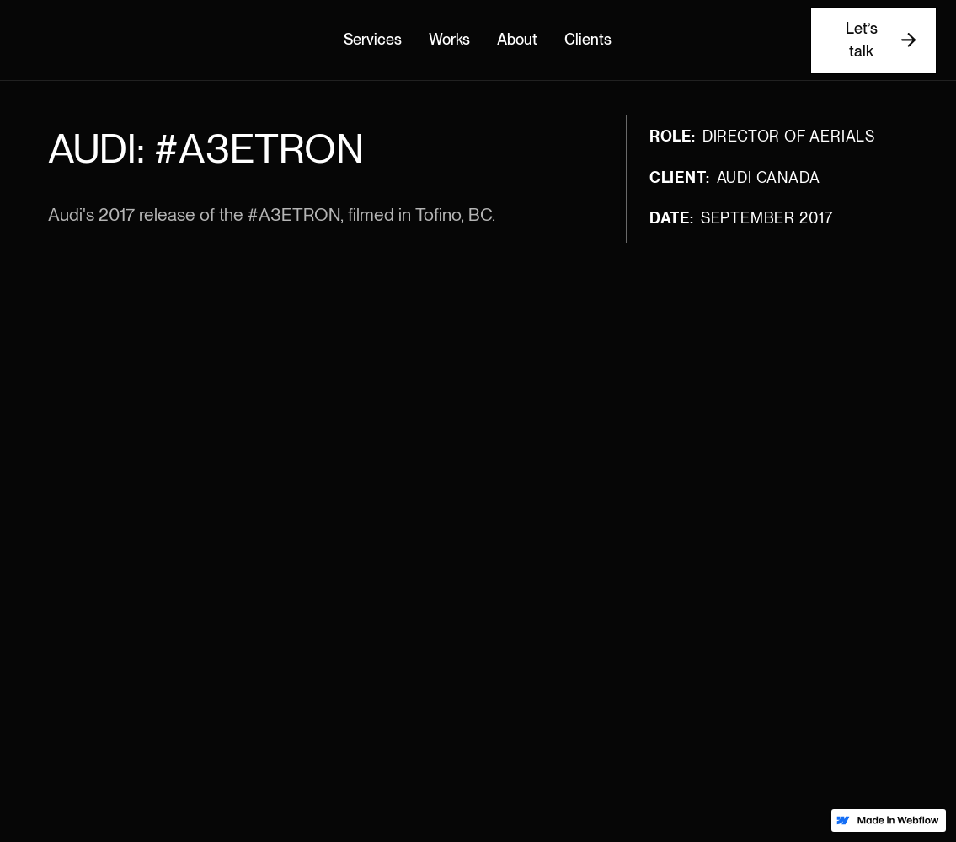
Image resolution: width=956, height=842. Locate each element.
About (517, 40)
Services (373, 40)
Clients (588, 40)
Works (449, 40)
